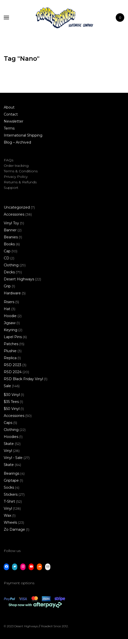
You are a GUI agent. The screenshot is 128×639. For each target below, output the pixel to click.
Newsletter (13, 121)
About (9, 107)
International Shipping (23, 135)
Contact (11, 114)
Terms (9, 128)
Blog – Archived (17, 142)
